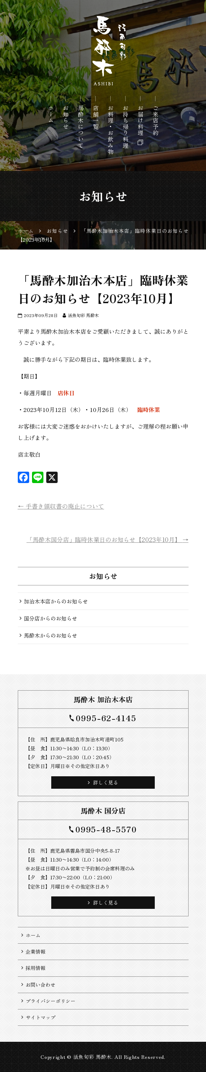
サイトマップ (41, 1017)
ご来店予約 (155, 120)
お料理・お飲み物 (110, 130)
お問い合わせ (41, 984)
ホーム (51, 114)
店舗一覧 (95, 117)
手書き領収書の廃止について (61, 506)
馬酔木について (80, 127)
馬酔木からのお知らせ (50, 635)
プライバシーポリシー (50, 1000)
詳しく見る (103, 782)
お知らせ (66, 117)
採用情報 (36, 967)
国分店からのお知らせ (50, 618)
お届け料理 (140, 120)
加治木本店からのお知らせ (56, 601)
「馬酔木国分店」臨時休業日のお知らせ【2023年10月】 (108, 539)
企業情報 (36, 951)
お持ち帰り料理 (125, 127)
